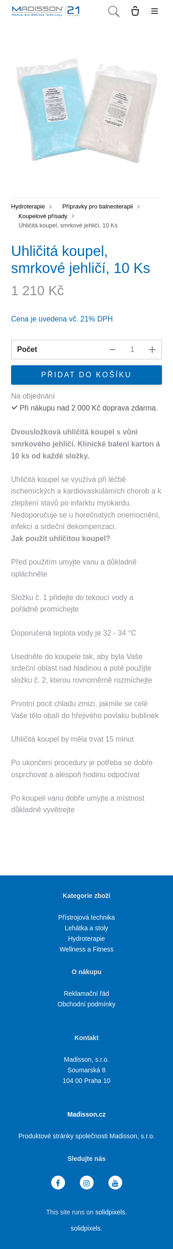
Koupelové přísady (42, 216)
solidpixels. (111, 1212)
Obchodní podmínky (86, 1004)
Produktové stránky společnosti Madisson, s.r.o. (86, 1136)
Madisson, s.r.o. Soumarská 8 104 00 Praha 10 (87, 1070)
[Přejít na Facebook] (58, 1183)
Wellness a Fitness (86, 949)
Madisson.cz (86, 1114)
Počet (27, 349)
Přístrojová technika (86, 917)
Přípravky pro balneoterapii (97, 206)
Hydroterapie (28, 206)
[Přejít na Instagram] (87, 1183)
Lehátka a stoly (86, 928)
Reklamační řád (86, 993)
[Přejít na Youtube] (115, 1183)
